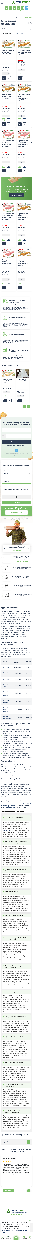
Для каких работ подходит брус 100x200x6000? (14, 1085)
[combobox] (4, 436)
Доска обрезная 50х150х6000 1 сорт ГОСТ (8, 381)
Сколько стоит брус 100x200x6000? (15, 992)
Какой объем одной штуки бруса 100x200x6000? (14, 1063)
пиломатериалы (11, 808)
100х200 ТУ (6, 667)
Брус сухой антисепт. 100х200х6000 (6, 261)
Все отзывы (8, 1191)
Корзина (29, 1237)
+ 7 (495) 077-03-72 (16, 550)
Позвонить (24, 1237)
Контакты (8, 1237)
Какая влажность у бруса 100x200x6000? (12, 892)
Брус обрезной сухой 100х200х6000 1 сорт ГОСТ (23, 216)
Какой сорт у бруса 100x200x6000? (15, 915)
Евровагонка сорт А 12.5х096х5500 (22, 380)
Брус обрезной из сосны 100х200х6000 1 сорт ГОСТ (24, 97)
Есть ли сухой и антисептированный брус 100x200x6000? (15, 966)
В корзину (4, 78)
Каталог (3, 1237)
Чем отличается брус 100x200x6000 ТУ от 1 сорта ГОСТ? (15, 938)
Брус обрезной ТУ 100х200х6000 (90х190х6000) (8, 52)
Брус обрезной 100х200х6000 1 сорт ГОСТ (7, 96)
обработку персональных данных (16, 455)
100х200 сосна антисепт (5, 693)
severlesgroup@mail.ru (10, 806)
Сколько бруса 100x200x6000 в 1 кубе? (14, 1037)
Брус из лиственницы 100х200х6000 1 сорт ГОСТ (23, 262)
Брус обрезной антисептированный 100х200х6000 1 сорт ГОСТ (24, 143)
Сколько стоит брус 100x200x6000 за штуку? (15, 1017)
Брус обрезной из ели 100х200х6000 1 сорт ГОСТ (24, 52)
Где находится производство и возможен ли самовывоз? (14, 1111)
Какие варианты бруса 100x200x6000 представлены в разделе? (16, 842)
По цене (21, 33)
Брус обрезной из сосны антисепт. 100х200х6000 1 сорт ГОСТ (8, 216)
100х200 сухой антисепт (5, 709)
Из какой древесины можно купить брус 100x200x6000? (15, 870)
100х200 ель (6, 679)
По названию (15, 33)
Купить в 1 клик (9, 78)
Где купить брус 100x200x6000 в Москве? (14, 818)
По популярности (5, 36)
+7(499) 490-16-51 (8, 830)
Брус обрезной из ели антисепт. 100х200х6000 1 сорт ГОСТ (8, 143)
